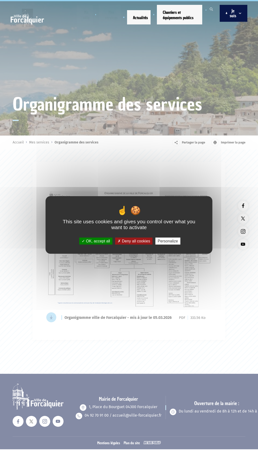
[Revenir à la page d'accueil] (29, 24)
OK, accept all (96, 241)
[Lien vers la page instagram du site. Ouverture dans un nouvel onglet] (243, 231)
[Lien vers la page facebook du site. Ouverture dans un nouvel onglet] (243, 206)
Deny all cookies (134, 241)
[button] (86, 14)
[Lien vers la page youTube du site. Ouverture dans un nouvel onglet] (243, 244)
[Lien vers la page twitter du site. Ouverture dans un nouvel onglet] (243, 218)
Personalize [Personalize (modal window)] (168, 241)
